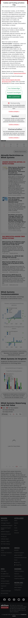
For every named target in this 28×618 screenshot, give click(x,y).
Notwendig (15, 103)
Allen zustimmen (14, 97)
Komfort (15, 116)
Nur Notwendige (14, 88)
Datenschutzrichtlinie (20, 73)
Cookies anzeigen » (14, 111)
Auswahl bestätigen (14, 92)
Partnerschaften (15, 129)
